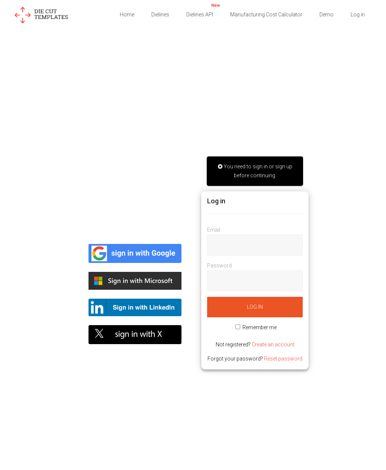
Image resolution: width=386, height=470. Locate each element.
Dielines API (203, 10)
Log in (358, 15)
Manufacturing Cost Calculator (266, 15)
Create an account (273, 344)
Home (127, 15)
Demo (326, 15)
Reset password (283, 359)
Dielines (160, 15)
